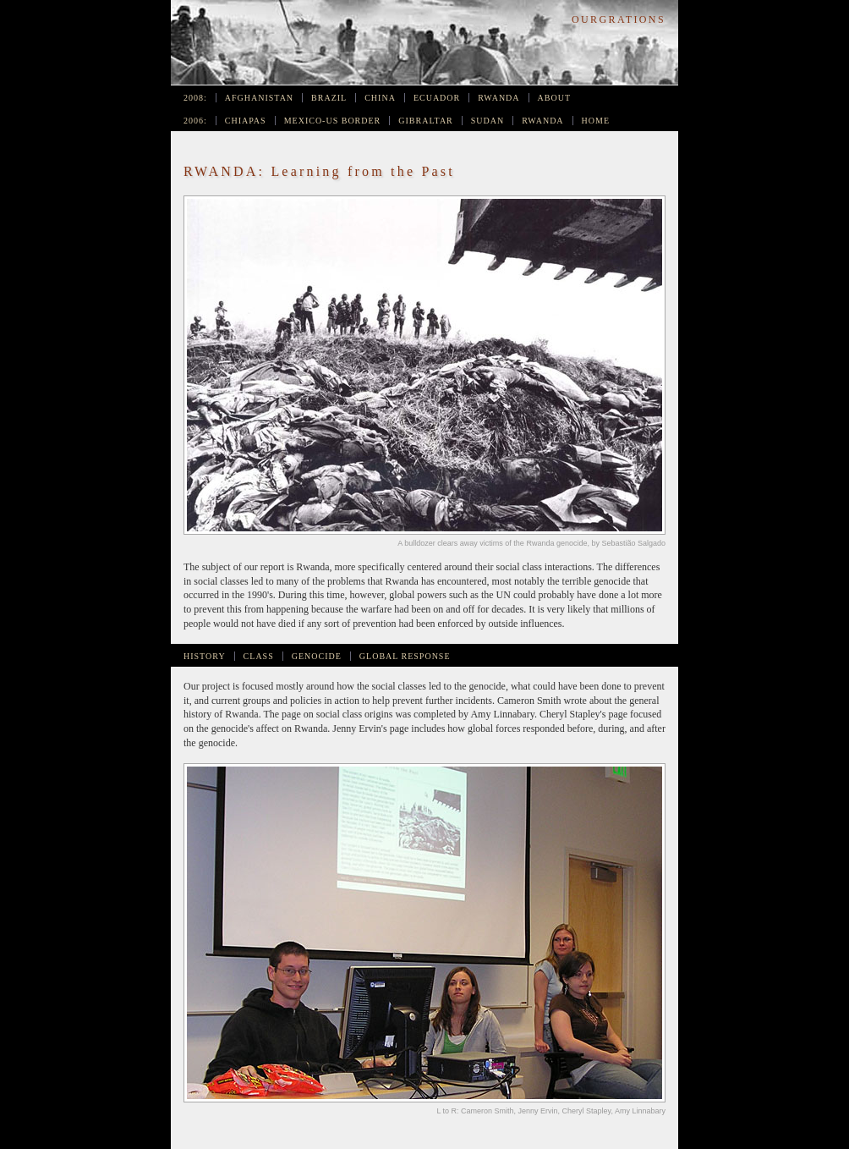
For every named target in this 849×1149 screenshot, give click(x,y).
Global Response (405, 656)
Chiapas (245, 120)
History (204, 656)
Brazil (329, 97)
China (380, 97)
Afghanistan (259, 97)
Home (596, 120)
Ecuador (437, 97)
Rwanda (498, 97)
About (554, 97)
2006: (195, 120)
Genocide (317, 656)
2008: (195, 97)
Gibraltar (425, 120)
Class (259, 656)
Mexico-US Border (332, 120)
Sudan (487, 120)
